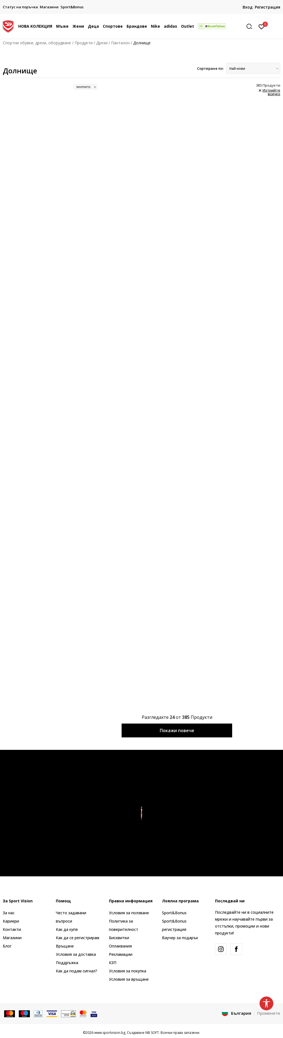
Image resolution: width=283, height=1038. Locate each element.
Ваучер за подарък (180, 937)
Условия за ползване (129, 912)
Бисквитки (119, 937)
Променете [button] (268, 1013)
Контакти (12, 929)
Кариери (11, 921)
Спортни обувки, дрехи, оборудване (37, 42)
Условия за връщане (129, 979)
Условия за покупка (127, 971)
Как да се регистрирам (77, 937)
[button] (251, 26)
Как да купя (67, 929)
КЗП (112, 962)
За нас (9, 912)
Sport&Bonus (174, 912)
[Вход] (261, 26)
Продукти (84, 42)
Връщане (65, 946)
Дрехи (102, 42)
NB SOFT (152, 1032)
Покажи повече (177, 730)
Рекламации (120, 954)
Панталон (120, 42)
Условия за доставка (76, 954)
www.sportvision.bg (109, 1032)
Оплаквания (120, 946)
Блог (7, 946)
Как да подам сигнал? (76, 971)
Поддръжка (67, 962)
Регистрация (267, 7)
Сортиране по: (210, 68)
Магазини (12, 937)
